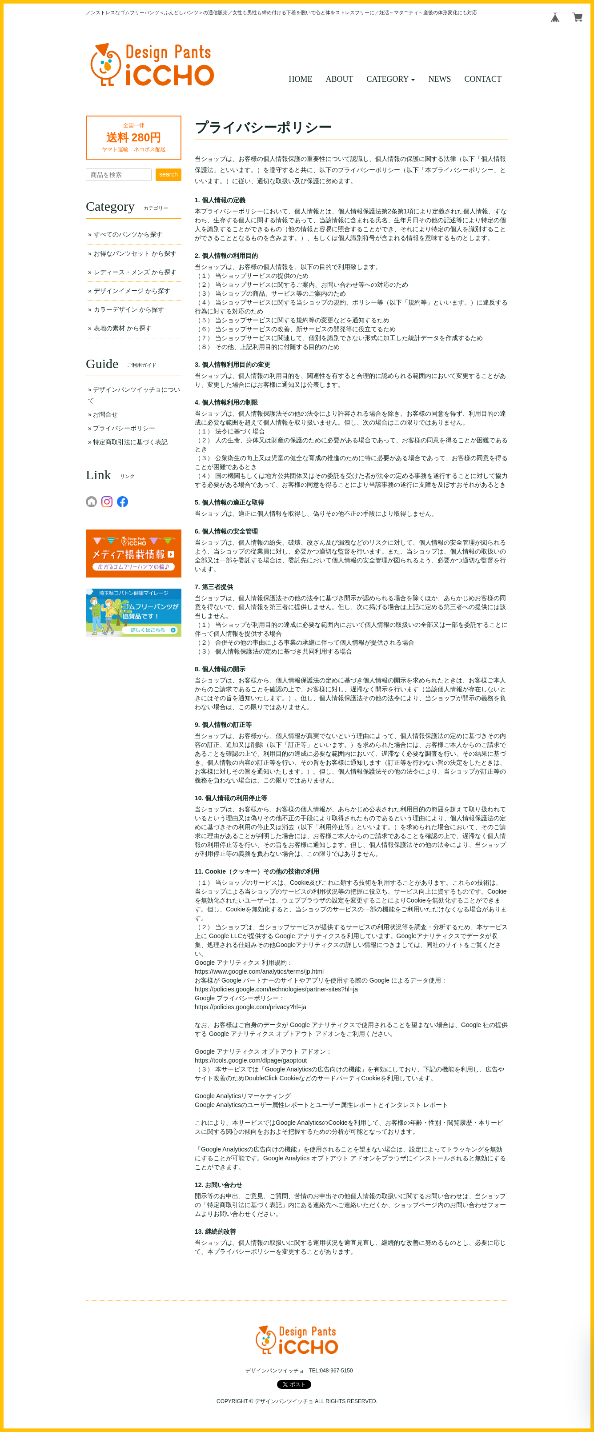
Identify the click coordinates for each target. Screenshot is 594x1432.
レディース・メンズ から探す (135, 272)
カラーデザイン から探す (129, 309)
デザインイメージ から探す (132, 290)
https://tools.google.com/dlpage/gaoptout (251, 1060)
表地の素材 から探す (123, 328)
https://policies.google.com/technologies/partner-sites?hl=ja (276, 989)
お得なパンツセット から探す (135, 253)
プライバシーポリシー (124, 428)
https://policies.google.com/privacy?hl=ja (250, 1007)
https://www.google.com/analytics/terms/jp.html (259, 971)
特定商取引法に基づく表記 (130, 441)
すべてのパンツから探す (128, 234)
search (168, 174)
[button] (391, 79)
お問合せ (105, 414)
